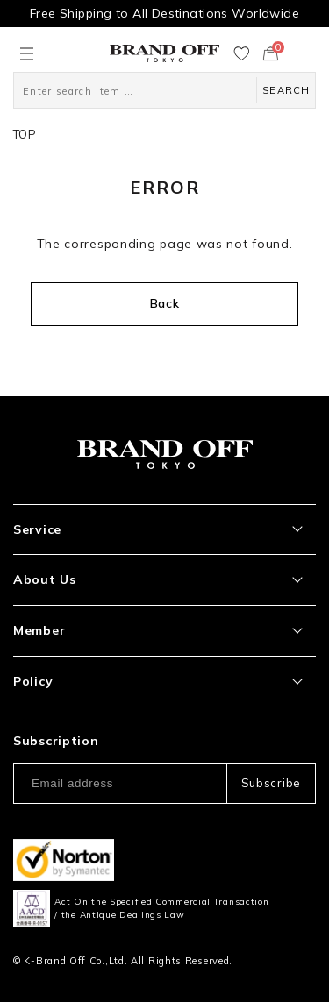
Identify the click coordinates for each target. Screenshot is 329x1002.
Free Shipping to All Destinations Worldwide (164, 13)
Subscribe (271, 783)
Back (165, 303)
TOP (24, 134)
